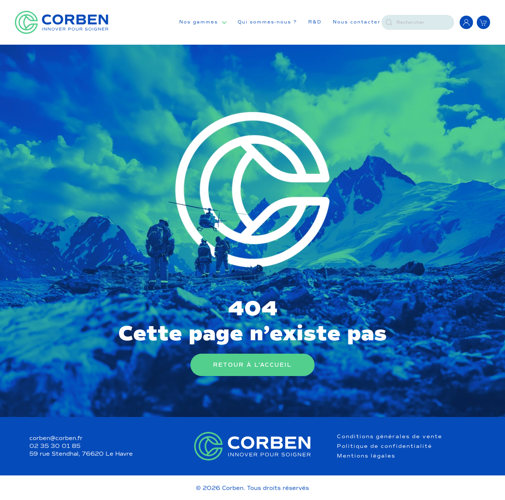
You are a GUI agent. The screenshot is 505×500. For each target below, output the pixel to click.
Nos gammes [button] (198, 22)
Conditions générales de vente (389, 437)
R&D (315, 22)
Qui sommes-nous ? (267, 22)
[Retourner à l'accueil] (61, 22)
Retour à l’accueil (252, 365)
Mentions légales (366, 456)
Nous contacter (357, 22)
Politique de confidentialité (384, 446)
